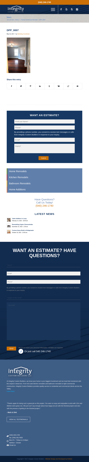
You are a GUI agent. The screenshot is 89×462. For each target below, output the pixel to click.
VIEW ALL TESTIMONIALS (18, 419)
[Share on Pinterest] (30, 86)
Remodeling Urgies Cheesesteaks (22, 224)
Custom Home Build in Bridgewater (23, 230)
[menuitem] (44, 2)
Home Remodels (18, 171)
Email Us (13, 445)
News (9, 17)
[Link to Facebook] (61, 9)
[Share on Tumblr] (49, 86)
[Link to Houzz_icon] (71, 9)
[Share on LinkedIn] (40, 86)
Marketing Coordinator (23, 34)
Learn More (10, 391)
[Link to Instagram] (77, 9)
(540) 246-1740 (44, 2)
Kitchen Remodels (18, 177)
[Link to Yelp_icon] (66, 9)
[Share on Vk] (58, 86)
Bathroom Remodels (20, 183)
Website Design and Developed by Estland (58, 459)
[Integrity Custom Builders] (37, 9)
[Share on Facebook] (11, 86)
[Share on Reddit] (68, 86)
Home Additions (17, 189)
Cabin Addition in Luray (19, 218)
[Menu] (52, 9)
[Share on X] (21, 86)
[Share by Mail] (77, 86)
